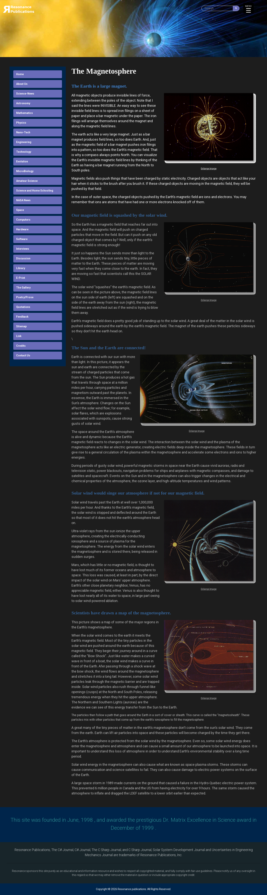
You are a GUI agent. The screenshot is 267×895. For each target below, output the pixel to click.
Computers (23, 219)
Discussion (23, 258)
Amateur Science (27, 180)
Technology (23, 151)
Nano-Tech (23, 132)
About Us (22, 83)
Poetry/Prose (24, 297)
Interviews (22, 248)
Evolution (22, 161)
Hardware (22, 229)
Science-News (25, 93)
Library (20, 268)
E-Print (20, 277)
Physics (21, 122)
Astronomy (23, 103)
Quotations (23, 306)
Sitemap (21, 326)
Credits (21, 345)
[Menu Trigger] (248, 8)
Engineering (23, 142)
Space (20, 209)
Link (18, 336)
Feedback (22, 316)
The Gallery (23, 287)
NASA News (23, 200)
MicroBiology (24, 171)
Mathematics (24, 112)
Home (20, 74)
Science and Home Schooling (34, 190)
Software (22, 239)
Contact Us (23, 355)
